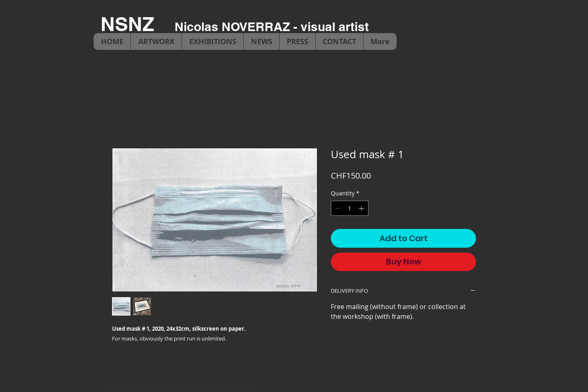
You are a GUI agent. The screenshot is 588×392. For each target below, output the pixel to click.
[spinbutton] (349, 208)
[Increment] (362, 208)
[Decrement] (337, 208)
